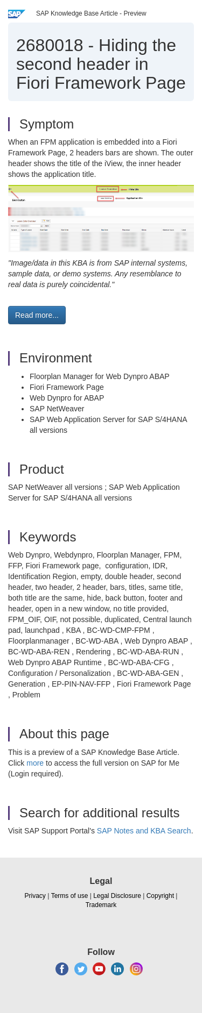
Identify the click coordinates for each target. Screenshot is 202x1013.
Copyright (160, 896)
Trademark (101, 905)
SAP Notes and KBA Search (144, 830)
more (35, 763)
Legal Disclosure (117, 896)
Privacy (35, 896)
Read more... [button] (37, 315)
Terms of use (69, 896)
